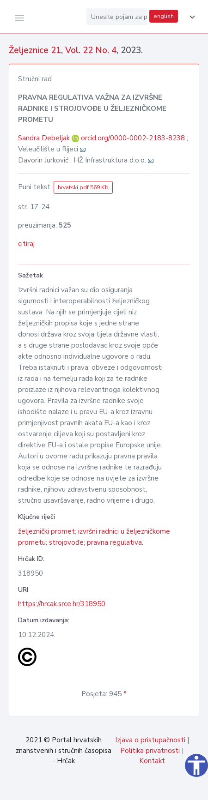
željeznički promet (46, 531)
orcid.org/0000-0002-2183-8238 (133, 138)
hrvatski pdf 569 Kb (83, 187)
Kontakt (152, 760)
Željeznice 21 (35, 50)
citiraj (26, 243)
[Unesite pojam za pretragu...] (117, 16)
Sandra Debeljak (45, 138)
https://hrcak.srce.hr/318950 (61, 603)
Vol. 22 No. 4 (90, 50)
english (163, 16)
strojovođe (66, 542)
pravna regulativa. (115, 542)
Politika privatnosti (150, 750)
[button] (190, 17)
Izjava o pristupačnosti (150, 740)
